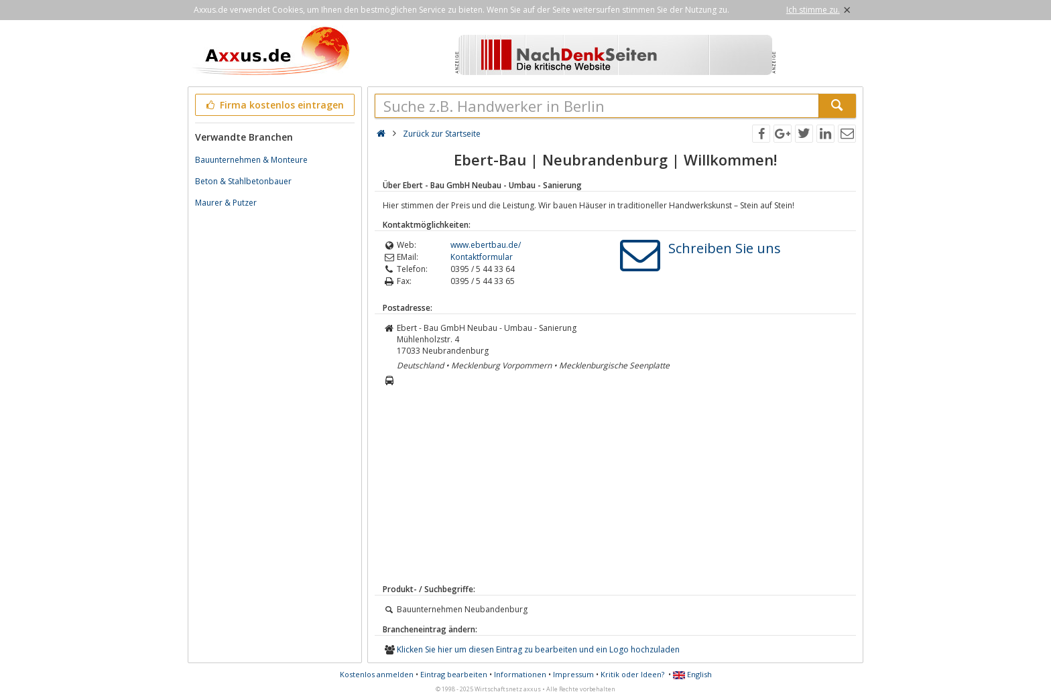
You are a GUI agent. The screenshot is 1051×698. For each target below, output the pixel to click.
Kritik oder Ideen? (632, 674)
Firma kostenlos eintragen (274, 104)
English (692, 674)
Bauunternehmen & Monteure (251, 159)
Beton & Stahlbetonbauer (243, 181)
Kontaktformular (481, 257)
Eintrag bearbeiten (453, 674)
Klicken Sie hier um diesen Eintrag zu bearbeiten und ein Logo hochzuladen (538, 649)
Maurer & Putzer (226, 202)
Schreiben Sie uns (724, 248)
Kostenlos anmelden (377, 674)
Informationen (520, 674)
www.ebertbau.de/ (485, 245)
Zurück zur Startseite (442, 133)
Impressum (573, 674)
